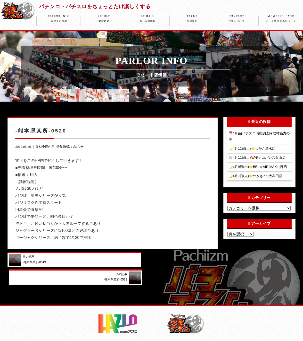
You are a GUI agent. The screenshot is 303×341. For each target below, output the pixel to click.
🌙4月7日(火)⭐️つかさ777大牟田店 (256, 177)
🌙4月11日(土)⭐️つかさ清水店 (252, 149)
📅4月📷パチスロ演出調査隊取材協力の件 (259, 136)
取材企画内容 (45, 147)
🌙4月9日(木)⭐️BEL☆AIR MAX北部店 (258, 167)
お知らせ (77, 147)
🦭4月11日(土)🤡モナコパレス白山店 (257, 158)
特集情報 (63, 147)
